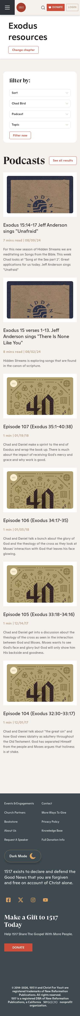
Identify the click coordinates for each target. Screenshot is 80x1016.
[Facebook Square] (8, 900)
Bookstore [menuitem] (10, 822)
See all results (63, 160)
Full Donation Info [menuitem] (53, 840)
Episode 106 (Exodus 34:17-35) (35, 520)
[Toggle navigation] (7, 7)
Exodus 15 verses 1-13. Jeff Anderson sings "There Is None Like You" (36, 336)
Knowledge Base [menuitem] (52, 830)
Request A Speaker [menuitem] (16, 840)
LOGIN (72, 7)
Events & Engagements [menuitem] (19, 803)
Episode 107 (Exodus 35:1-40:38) (38, 426)
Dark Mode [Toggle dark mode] (22, 856)
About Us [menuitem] (10, 830)
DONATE (56, 7)
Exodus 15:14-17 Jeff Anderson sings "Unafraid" (35, 228)
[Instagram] (33, 900)
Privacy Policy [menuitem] (50, 822)
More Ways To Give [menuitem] (54, 812)
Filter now (20, 135)
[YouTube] (45, 900)
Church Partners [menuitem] (14, 812)
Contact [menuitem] (47, 803)
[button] (43, 7)
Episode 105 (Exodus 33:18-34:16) (38, 614)
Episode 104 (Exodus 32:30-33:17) (39, 713)
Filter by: (19, 80)
